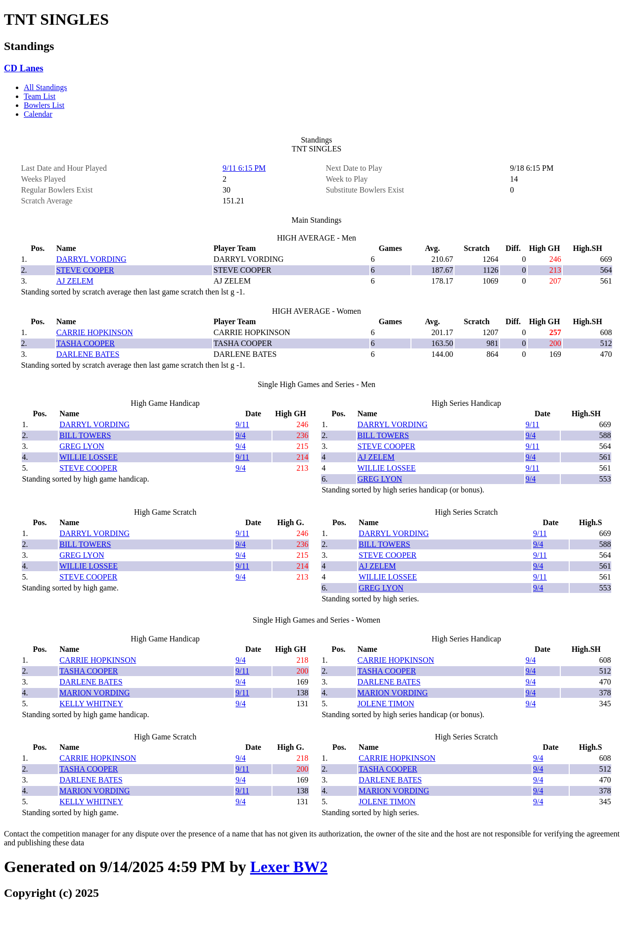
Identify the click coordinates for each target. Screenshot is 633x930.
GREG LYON (81, 446)
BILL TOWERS (85, 435)
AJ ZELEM (74, 281)
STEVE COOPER (85, 270)
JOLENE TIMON (386, 703)
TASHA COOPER (85, 343)
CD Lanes (24, 68)
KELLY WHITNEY (91, 703)
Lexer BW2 (289, 867)
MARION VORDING (94, 692)
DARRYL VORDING (91, 259)
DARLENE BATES (88, 354)
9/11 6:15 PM (244, 168)
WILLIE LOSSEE (88, 457)
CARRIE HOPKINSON (94, 332)
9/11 (242, 424)
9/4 (240, 435)
